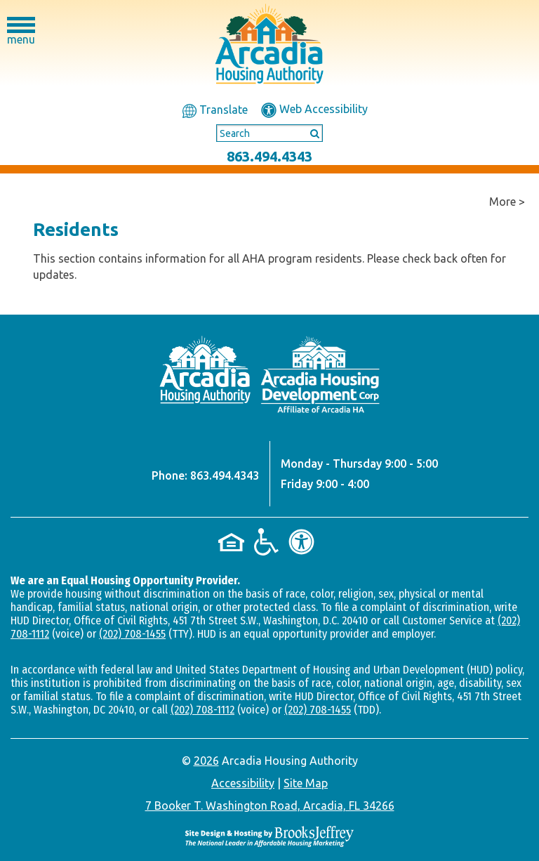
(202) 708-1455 (132, 633)
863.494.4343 (269, 156)
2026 (206, 760)
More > (507, 201)
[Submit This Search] (310, 132)
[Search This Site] (269, 133)
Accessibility (242, 783)
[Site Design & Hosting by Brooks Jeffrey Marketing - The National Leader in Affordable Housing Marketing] (269, 835)
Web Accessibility (314, 109)
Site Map (306, 783)
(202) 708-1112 (202, 709)
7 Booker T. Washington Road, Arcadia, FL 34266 (269, 805)
